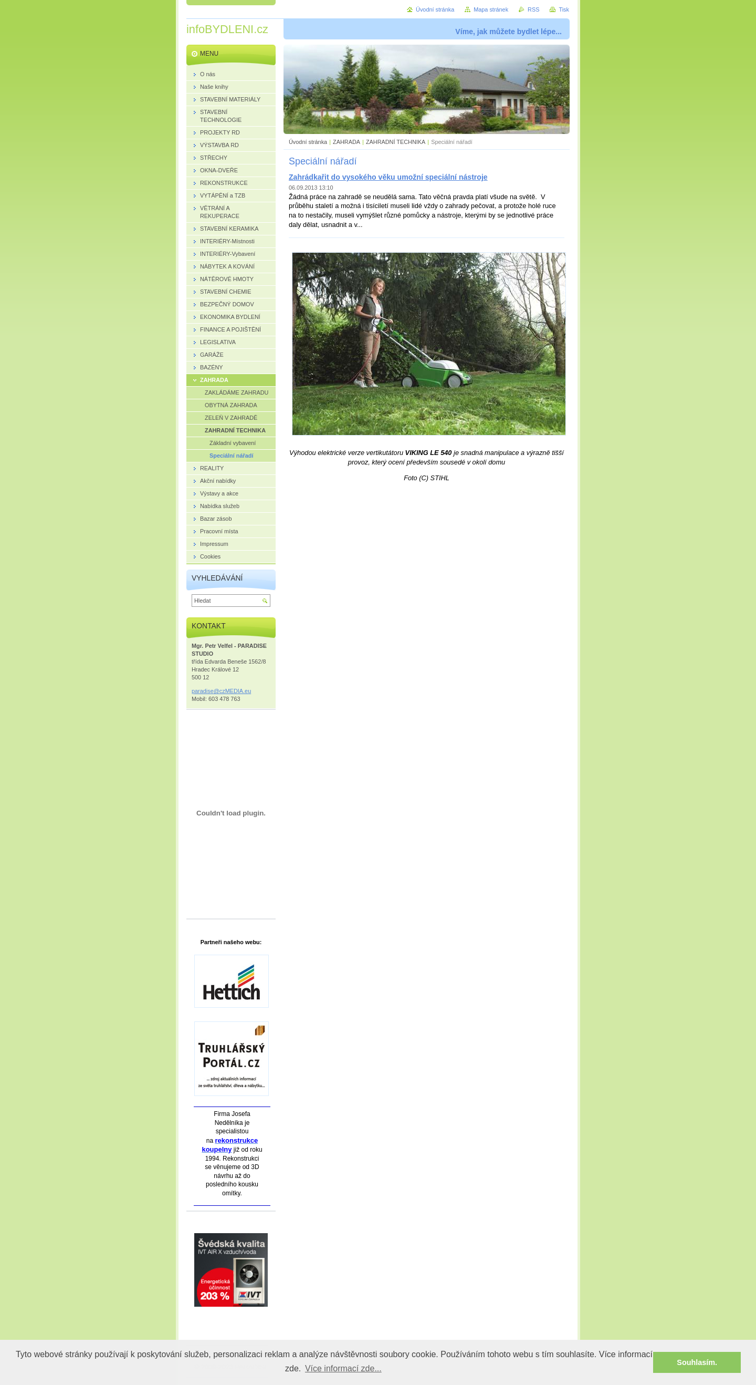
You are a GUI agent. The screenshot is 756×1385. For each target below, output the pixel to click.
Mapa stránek (491, 9)
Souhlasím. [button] (697, 1362)
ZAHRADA (346, 142)
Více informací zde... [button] (343, 1368)
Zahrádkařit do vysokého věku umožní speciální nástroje (388, 177)
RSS (533, 9)
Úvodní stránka (308, 142)
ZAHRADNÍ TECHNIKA (395, 142)
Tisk (564, 9)
